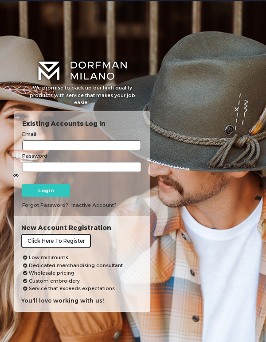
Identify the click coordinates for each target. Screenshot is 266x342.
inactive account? (94, 205)
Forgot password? (45, 205)
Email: (30, 134)
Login (46, 190)
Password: (35, 156)
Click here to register (56, 240)
